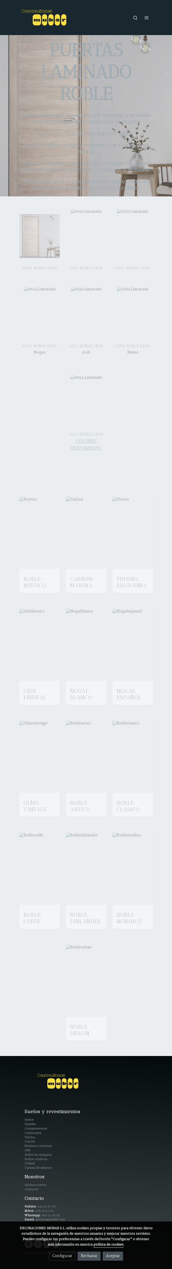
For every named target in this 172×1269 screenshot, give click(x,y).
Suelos (29, 1119)
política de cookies (108, 1244)
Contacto (31, 1189)
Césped (30, 1163)
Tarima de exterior (38, 1167)
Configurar (62, 1256)
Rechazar (89, 1256)
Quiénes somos (35, 1184)
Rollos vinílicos (36, 1159)
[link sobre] (86, 1084)
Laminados (33, 1133)
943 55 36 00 (47, 1206)
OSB (27, 1150)
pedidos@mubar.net (50, 1219)
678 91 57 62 (44, 1210)
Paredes (30, 1124)
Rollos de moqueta (38, 1154)
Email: (30, 1219)
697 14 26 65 (50, 1215)
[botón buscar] (135, 17)
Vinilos (30, 1137)
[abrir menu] (146, 17)
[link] (44, 17)
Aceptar (113, 1256)
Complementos (36, 1128)
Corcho (30, 1141)
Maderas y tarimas (38, 1146)
